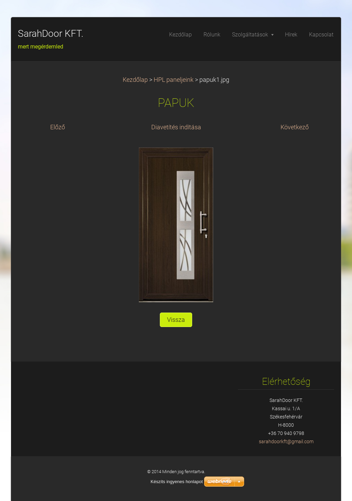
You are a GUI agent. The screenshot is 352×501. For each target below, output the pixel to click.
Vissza (176, 319)
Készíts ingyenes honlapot (177, 481)
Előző (57, 127)
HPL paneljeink (174, 79)
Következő (294, 127)
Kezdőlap (135, 79)
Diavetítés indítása (176, 127)
